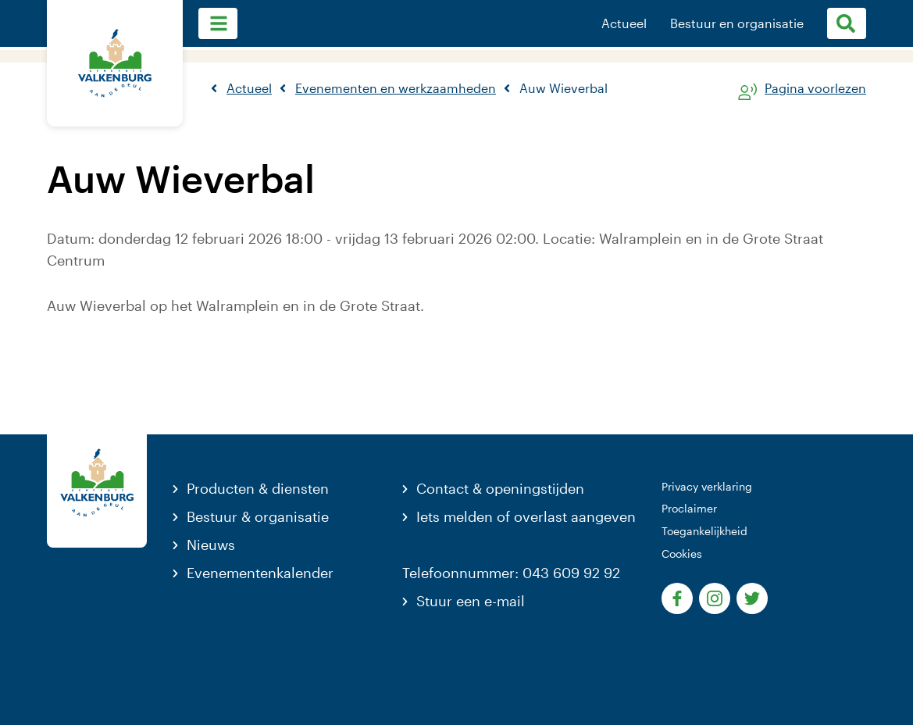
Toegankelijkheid (704, 531)
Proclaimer (689, 508)
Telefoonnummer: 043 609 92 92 (511, 573)
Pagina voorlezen (815, 88)
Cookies (682, 553)
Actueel (624, 23)
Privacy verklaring (707, 486)
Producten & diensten (258, 488)
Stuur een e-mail (470, 600)
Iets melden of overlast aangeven (526, 516)
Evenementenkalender (260, 572)
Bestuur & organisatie (258, 516)
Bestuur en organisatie (737, 23)
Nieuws (211, 544)
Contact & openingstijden (500, 488)
